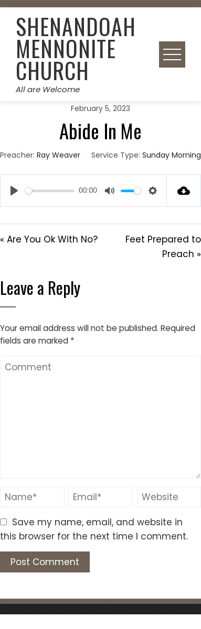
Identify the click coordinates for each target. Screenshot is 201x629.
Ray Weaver (58, 155)
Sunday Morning (171, 155)
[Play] (14, 190)
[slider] (50, 191)
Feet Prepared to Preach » (163, 246)
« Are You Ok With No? (49, 239)
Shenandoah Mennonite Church (76, 48)
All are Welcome (48, 89)
